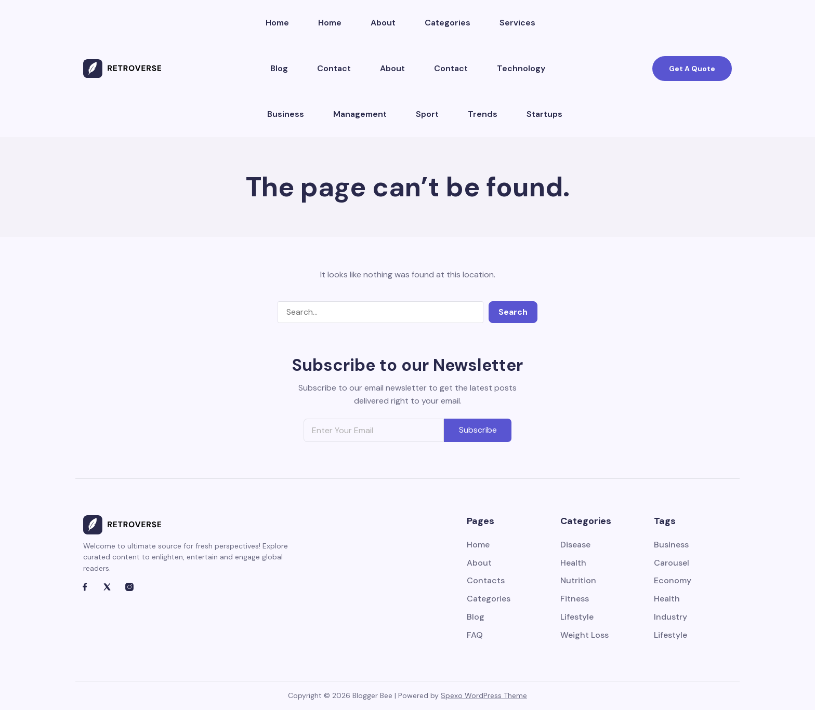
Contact (334, 68)
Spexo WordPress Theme (484, 695)
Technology (521, 68)
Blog (279, 68)
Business (285, 114)
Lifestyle (577, 617)
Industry (670, 617)
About (383, 22)
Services (517, 22)
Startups (544, 114)
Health (573, 563)
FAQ (475, 635)
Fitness (574, 599)
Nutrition (578, 581)
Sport (427, 114)
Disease (575, 545)
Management (360, 114)
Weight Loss (584, 635)
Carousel (671, 563)
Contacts (486, 581)
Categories (447, 22)
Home (277, 22)
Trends (482, 114)
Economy (672, 581)
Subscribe (478, 429)
